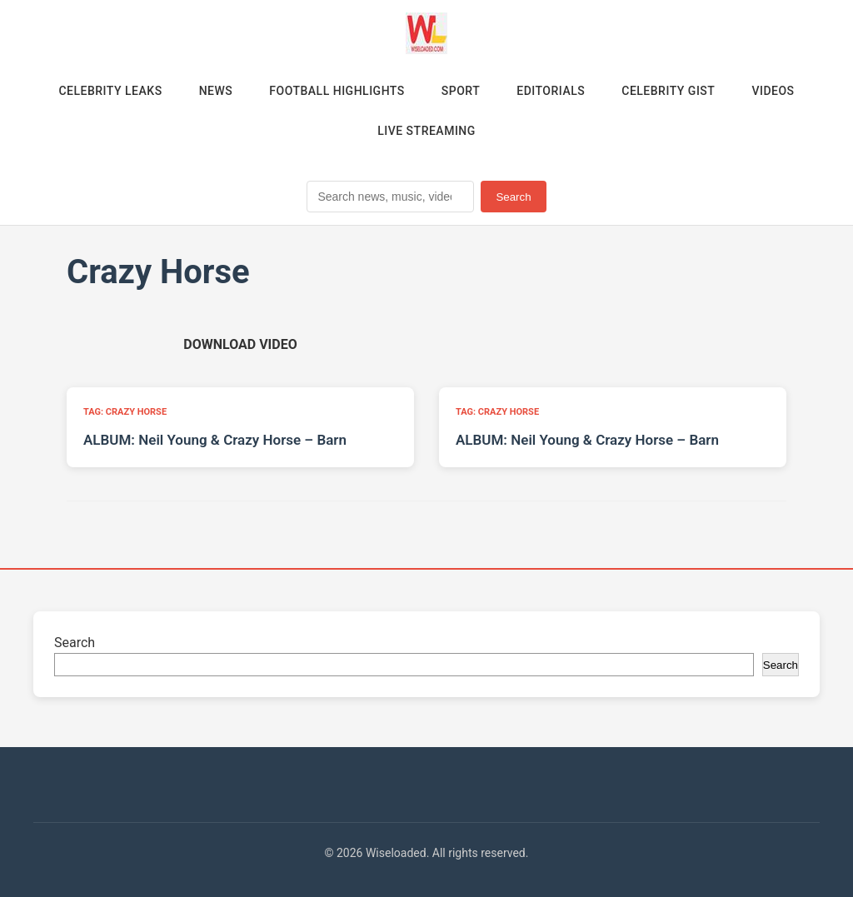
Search (513, 197)
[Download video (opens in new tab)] (240, 344)
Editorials (550, 90)
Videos (772, 90)
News (216, 90)
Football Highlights (337, 90)
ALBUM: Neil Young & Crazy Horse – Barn (215, 439)
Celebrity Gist (668, 90)
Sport (460, 90)
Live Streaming (426, 130)
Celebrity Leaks (110, 90)
